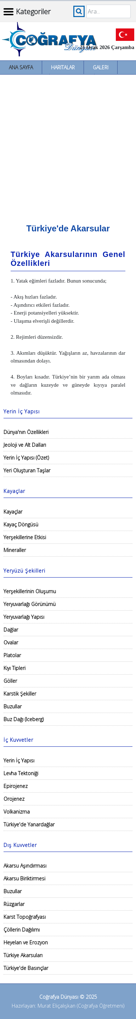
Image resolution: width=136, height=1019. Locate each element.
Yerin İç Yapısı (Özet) (26, 457)
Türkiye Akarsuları (23, 955)
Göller (10, 680)
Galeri (100, 67)
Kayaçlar (13, 511)
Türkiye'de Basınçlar (26, 968)
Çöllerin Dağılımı (22, 929)
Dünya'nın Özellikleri (26, 432)
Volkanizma (17, 811)
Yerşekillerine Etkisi (25, 537)
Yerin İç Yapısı (19, 760)
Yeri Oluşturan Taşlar (27, 470)
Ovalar (11, 642)
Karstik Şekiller (20, 693)
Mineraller (15, 550)
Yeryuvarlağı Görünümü (30, 604)
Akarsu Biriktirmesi (24, 878)
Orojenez (14, 798)
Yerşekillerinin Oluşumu (30, 591)
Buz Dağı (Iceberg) (24, 719)
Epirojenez (16, 786)
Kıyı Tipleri (15, 668)
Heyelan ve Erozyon (26, 942)
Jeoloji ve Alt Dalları (25, 444)
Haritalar (63, 67)
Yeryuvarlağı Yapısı (24, 616)
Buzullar (13, 706)
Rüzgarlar (14, 904)
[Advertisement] (68, 146)
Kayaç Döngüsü (21, 524)
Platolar (12, 655)
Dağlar (11, 629)
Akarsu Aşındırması (25, 865)
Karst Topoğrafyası (25, 916)
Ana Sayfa (21, 67)
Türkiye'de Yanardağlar (29, 824)
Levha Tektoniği (21, 773)
